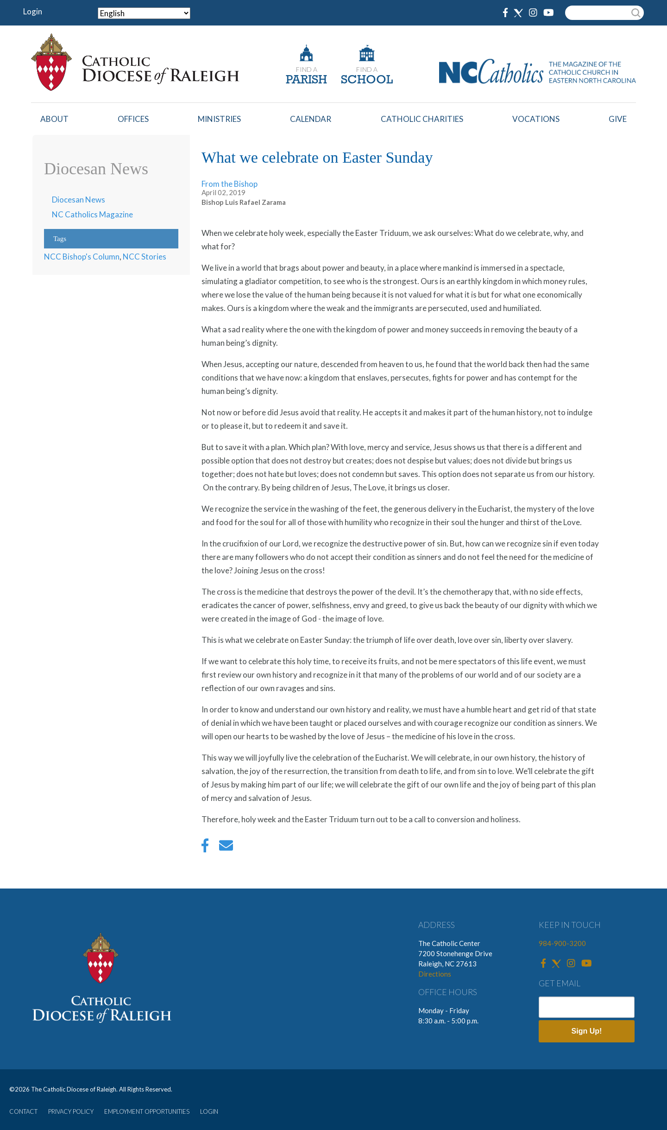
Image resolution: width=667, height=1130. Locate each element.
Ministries (219, 119)
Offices (133, 119)
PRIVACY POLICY (71, 1111)
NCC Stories (144, 256)
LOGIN (209, 1111)
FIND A (306, 69)
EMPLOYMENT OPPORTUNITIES (146, 1111)
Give (618, 119)
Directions (434, 974)
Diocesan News (78, 199)
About (54, 119)
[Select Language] (144, 13)
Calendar (310, 119)
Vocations (536, 119)
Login (32, 11)
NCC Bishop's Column (82, 256)
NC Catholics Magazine (92, 214)
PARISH (306, 80)
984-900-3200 (562, 943)
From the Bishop (229, 184)
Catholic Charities (422, 119)
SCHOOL (367, 80)
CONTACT (23, 1111)
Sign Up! (587, 1031)
